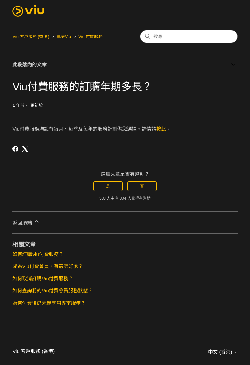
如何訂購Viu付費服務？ (37, 254)
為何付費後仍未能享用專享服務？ (49, 303)
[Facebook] (15, 149)
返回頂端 (26, 222)
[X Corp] (25, 149)
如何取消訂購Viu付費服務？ (42, 278)
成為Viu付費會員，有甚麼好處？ (47, 266)
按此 (161, 129)
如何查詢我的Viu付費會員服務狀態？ (52, 290)
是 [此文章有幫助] (108, 186)
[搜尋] (189, 36)
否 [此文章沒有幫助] (142, 186)
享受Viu (64, 36)
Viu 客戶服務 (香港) (30, 36)
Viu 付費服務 (90, 36)
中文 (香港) (222, 352)
